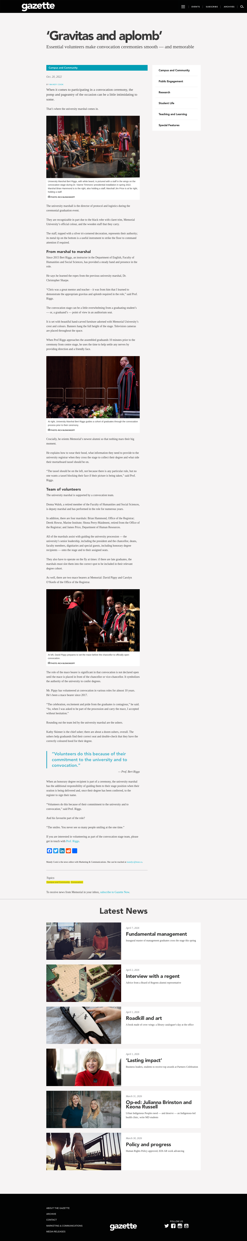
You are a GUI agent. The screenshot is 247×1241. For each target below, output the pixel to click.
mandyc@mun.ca (134, 862)
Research (164, 92)
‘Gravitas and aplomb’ (104, 35)
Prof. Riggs (72, 841)
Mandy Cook (56, 84)
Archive (51, 1214)
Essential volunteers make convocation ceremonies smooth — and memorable (120, 46)
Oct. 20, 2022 (54, 76)
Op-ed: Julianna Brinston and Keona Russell (159, 1104)
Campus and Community (58, 882)
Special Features (169, 125)
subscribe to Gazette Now (114, 892)
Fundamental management (156, 934)
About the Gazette (58, 1208)
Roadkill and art (144, 1018)
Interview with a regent (153, 976)
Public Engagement (171, 81)
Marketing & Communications (64, 1225)
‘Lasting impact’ (144, 1060)
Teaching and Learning (173, 114)
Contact (51, 1220)
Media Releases (55, 1231)
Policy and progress (148, 1144)
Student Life (166, 103)
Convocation (77, 882)
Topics (50, 878)
